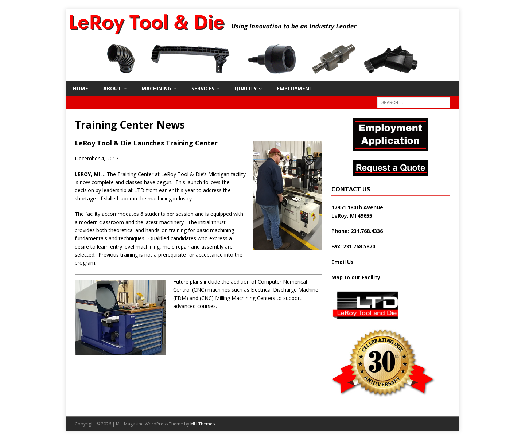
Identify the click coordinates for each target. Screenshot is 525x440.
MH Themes (202, 424)
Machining (156, 88)
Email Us (342, 261)
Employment (295, 88)
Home (80, 88)
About (112, 88)
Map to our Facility (355, 277)
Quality (245, 88)
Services (202, 88)
